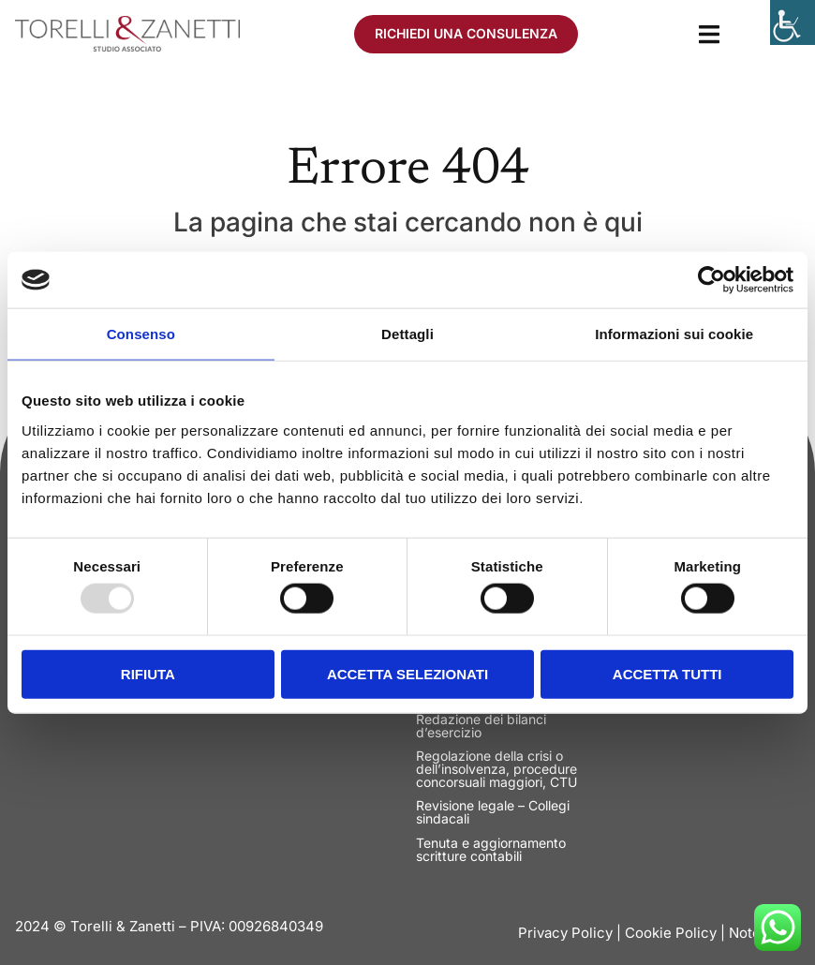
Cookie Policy (671, 933)
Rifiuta (148, 673)
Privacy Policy (565, 933)
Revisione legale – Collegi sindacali (493, 811)
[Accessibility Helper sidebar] (792, 22)
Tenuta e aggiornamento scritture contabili (491, 849)
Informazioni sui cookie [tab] (674, 334)
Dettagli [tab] (407, 334)
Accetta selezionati (407, 673)
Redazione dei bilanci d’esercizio (481, 725)
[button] (708, 34)
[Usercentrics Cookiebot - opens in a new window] (711, 280)
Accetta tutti (667, 673)
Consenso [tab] (141, 334)
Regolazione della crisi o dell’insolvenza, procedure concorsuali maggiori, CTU (496, 769)
